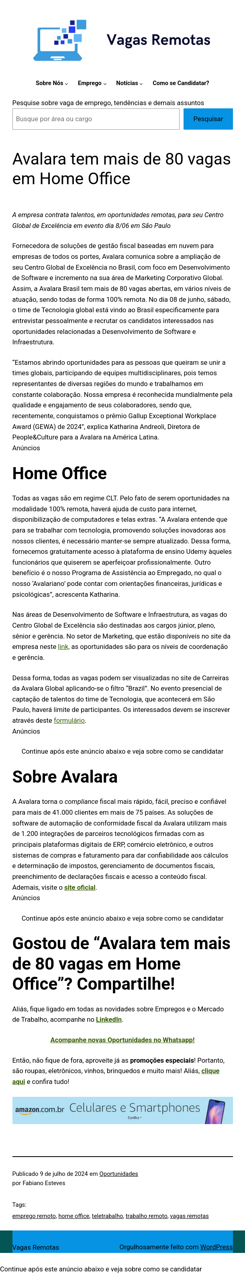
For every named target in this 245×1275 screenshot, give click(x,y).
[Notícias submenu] (141, 83)
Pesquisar (208, 119)
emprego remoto (34, 1216)
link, (63, 647)
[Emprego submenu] (105, 83)
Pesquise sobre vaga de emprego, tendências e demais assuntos (108, 103)
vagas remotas (189, 1216)
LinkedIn (109, 1019)
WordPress (216, 1247)
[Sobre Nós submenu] (66, 83)
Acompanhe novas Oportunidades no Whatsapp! (123, 1040)
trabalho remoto (146, 1216)
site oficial (80, 887)
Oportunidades (119, 1173)
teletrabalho (107, 1216)
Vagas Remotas (35, 1247)
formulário (69, 720)
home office (73, 1216)
